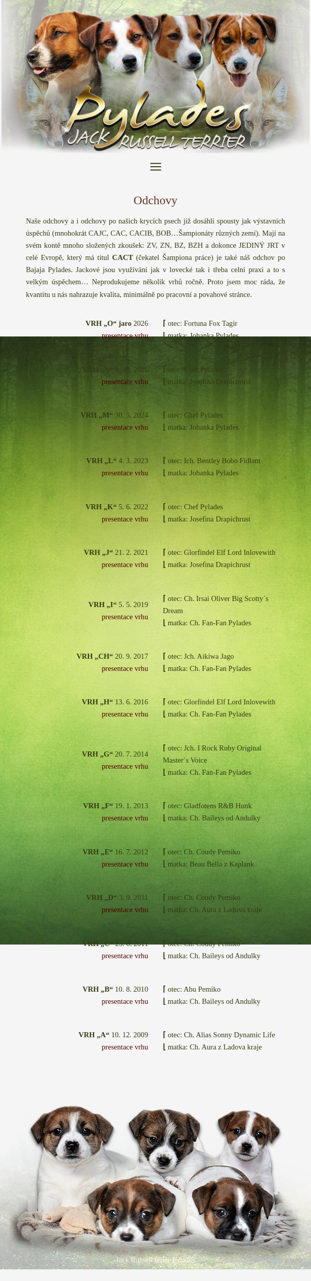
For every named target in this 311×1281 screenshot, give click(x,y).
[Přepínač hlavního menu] (156, 167)
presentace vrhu (125, 335)
